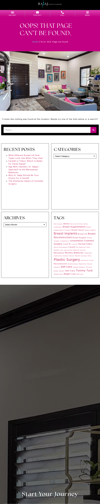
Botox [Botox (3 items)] (66, 223)
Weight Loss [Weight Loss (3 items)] (70, 274)
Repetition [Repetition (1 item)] (83, 264)
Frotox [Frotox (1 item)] (87, 247)
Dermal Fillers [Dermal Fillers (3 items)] (85, 244)
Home (35, 42)
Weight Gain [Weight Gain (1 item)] (58, 274)
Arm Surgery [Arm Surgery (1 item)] (58, 224)
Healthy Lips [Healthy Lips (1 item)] (58, 250)
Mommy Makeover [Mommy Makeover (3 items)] (74, 253)
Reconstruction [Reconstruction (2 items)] (60, 264)
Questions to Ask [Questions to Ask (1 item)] (87, 260)
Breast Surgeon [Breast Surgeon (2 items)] (80, 238)
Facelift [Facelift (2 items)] (71, 247)
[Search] (93, 130)
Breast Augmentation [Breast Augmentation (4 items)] (74, 226)
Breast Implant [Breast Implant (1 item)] (90, 230)
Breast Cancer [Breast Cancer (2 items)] (78, 230)
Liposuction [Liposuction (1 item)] (68, 250)
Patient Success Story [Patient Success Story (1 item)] (83, 256)
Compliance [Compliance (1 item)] (64, 241)
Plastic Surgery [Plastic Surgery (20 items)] (67, 259)
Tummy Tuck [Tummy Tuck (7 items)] (84, 270)
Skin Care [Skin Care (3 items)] (70, 270)
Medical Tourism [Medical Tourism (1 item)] (79, 250)
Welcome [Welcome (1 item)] (80, 274)
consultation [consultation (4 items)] (76, 240)
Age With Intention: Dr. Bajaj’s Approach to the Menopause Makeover (23, 170)
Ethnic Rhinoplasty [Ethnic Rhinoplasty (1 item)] (61, 247)
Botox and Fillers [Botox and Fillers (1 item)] (76, 224)
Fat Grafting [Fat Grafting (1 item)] (80, 247)
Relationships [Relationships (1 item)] (73, 264)
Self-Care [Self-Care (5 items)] (66, 266)
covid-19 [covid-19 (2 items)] (67, 244)
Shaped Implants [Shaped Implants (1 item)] (79, 267)
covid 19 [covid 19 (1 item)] (74, 244)
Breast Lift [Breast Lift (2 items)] (82, 234)
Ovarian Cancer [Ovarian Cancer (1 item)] (68, 256)
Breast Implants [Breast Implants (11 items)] (65, 233)
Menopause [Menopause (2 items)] (59, 253)
